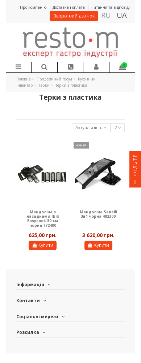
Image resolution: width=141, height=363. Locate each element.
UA (122, 15)
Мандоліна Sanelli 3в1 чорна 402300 (98, 214)
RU (106, 15)
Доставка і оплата (69, 7)
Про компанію (34, 7)
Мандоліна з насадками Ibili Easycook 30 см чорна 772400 (42, 218)
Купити (42, 245)
